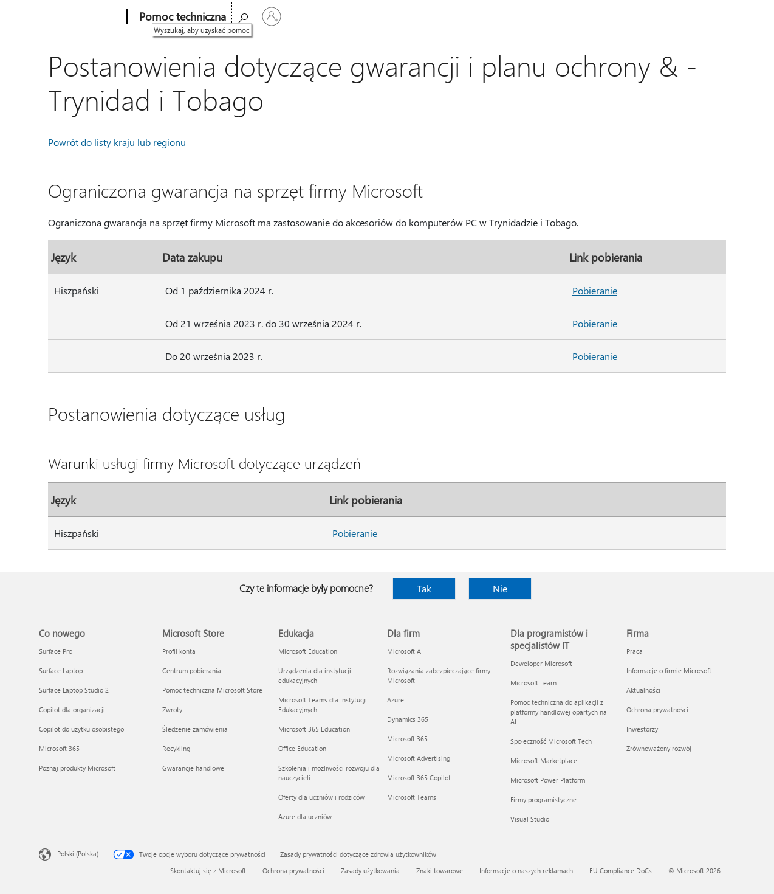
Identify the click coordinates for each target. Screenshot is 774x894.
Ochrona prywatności (293, 870)
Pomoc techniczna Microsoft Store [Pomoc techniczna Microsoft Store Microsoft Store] (212, 690)
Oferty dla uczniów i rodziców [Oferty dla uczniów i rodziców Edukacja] (321, 797)
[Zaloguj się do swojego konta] (720, 16)
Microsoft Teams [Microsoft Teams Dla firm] (411, 797)
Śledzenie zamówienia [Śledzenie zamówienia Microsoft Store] (195, 728)
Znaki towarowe (439, 870)
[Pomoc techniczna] (181, 17)
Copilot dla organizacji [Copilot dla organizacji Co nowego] (72, 709)
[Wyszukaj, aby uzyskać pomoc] (691, 15)
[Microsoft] (80, 17)
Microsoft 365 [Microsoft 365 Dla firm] (407, 738)
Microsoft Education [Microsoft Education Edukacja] (307, 651)
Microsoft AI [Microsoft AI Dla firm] (405, 651)
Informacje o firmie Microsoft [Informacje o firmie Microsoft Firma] (668, 670)
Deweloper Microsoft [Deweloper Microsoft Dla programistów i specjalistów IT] (541, 663)
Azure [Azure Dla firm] (395, 699)
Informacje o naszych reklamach (526, 870)
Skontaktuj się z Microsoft (208, 870)
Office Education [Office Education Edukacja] (302, 748)
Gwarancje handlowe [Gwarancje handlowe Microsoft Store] (193, 767)
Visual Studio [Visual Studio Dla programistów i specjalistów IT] (529, 818)
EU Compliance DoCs (620, 870)
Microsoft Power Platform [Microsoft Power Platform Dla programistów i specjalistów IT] (547, 780)
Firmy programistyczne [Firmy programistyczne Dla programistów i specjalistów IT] (543, 799)
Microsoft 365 (261, 17)
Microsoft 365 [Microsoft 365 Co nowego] (59, 748)
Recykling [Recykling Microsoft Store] (176, 748)
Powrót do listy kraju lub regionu (117, 142)
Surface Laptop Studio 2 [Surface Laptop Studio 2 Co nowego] (74, 690)
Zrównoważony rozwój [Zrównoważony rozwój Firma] (658, 748)
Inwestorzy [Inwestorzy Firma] (642, 728)
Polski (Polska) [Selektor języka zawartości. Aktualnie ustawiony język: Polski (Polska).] (77, 853)
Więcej (346, 17)
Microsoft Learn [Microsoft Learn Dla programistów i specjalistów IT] (533, 682)
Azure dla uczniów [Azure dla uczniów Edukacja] (305, 816)
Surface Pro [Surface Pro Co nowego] (55, 651)
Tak (424, 588)
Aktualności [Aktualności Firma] (643, 690)
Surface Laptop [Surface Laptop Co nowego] (61, 670)
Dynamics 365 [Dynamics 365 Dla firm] (407, 719)
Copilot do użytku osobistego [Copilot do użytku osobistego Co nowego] (81, 728)
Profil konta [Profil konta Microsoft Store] (179, 651)
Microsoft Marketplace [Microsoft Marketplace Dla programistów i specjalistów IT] (543, 760)
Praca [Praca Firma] (634, 651)
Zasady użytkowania (370, 870)
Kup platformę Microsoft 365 (436, 17)
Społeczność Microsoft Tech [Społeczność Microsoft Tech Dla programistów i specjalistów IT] (551, 741)
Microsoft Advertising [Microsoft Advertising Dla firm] (418, 758)
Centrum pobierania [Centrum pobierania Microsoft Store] (191, 670)
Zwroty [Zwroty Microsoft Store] (172, 709)
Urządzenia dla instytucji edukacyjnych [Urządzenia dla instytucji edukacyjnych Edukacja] (314, 675)
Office (309, 17)
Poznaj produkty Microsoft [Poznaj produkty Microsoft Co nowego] (77, 767)
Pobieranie (594, 290)
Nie (500, 588)
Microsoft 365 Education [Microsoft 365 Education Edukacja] (314, 728)
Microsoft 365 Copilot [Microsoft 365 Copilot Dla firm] (419, 777)
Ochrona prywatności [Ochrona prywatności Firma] (657, 709)
